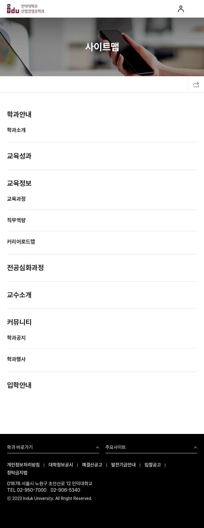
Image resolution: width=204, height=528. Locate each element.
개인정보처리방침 (23, 465)
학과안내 (19, 115)
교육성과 (19, 156)
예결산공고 (92, 465)
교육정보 (19, 184)
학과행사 (16, 360)
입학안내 (19, 385)
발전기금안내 (123, 465)
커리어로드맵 (21, 242)
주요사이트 (115, 447)
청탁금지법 (17, 473)
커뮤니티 (19, 322)
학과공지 (16, 338)
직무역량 (16, 221)
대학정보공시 (61, 465)
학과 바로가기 (20, 447)
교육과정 (16, 199)
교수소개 (19, 295)
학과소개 (16, 130)
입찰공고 (153, 465)
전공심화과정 (25, 268)
